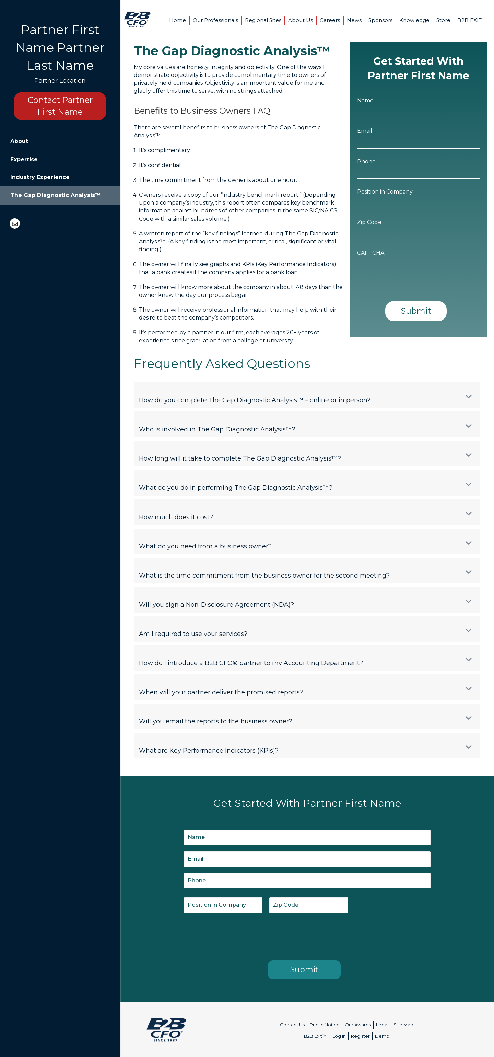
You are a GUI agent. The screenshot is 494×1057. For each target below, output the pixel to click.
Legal (382, 1024)
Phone (366, 161)
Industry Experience (40, 177)
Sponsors (380, 20)
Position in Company (385, 191)
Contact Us (292, 1024)
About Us (300, 20)
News (354, 20)
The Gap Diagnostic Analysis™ (55, 195)
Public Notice (325, 1024)
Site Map (403, 1024)
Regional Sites (263, 20)
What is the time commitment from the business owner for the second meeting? (264, 575)
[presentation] (409, 272)
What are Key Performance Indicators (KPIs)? (209, 750)
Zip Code (369, 222)
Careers (330, 20)
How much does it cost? (176, 517)
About (19, 141)
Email (364, 131)
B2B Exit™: (316, 1036)
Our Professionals (215, 20)
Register (360, 1036)
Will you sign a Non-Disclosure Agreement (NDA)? (216, 604)
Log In (339, 1036)
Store (443, 20)
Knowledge (414, 20)
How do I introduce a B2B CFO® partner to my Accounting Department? (251, 663)
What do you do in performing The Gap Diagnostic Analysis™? (235, 487)
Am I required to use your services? (193, 634)
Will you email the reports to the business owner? (215, 721)
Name (365, 100)
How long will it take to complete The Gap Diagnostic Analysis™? (240, 458)
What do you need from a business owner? (205, 546)
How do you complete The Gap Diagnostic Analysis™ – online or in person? (254, 400)
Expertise (24, 159)
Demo (382, 1036)
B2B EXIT (469, 20)
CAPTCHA (370, 252)
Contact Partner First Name (60, 106)
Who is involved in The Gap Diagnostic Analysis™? (217, 429)
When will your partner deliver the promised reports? (221, 692)
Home (177, 20)
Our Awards (358, 1024)
